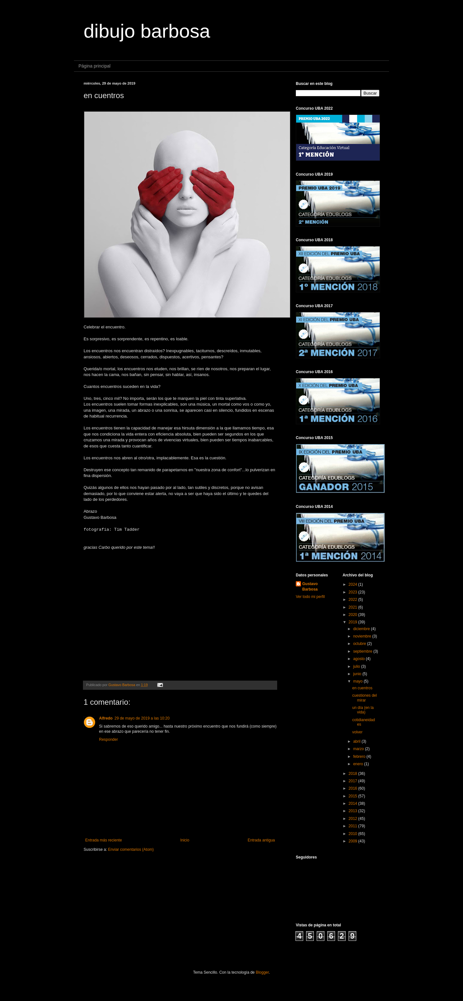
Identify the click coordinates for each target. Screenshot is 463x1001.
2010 (353, 833)
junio (357, 674)
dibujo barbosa (147, 31)
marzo (359, 749)
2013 (353, 811)
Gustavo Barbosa (310, 587)
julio (357, 666)
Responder (108, 739)
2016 (353, 788)
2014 (353, 803)
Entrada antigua (261, 840)
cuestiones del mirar (364, 697)
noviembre (362, 636)
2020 (353, 614)
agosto (359, 659)
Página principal (94, 66)
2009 (353, 841)
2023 (353, 592)
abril (357, 741)
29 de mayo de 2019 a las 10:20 (141, 718)
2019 (353, 622)
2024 (353, 584)
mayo (358, 681)
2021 (353, 607)
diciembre (362, 629)
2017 (353, 781)
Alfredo (106, 718)
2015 (353, 796)
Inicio (184, 840)
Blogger (262, 972)
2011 (353, 826)
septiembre (363, 651)
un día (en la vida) (363, 709)
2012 (353, 818)
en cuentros (362, 688)
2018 (353, 773)
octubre (360, 643)
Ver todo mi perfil (310, 596)
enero (358, 764)
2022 (353, 599)
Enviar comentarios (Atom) (131, 849)
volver (357, 732)
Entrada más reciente (103, 840)
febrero (359, 756)
